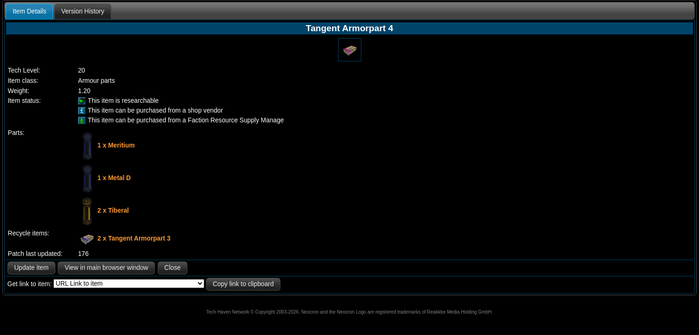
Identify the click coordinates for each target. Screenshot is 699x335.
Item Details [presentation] (29, 11)
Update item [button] (31, 267)
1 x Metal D (114, 177)
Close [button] (172, 267)
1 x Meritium (116, 144)
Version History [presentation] (82, 11)
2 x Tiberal (113, 210)
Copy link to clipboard (243, 284)
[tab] (29, 12)
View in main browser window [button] (106, 267)
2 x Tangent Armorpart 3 (134, 237)
